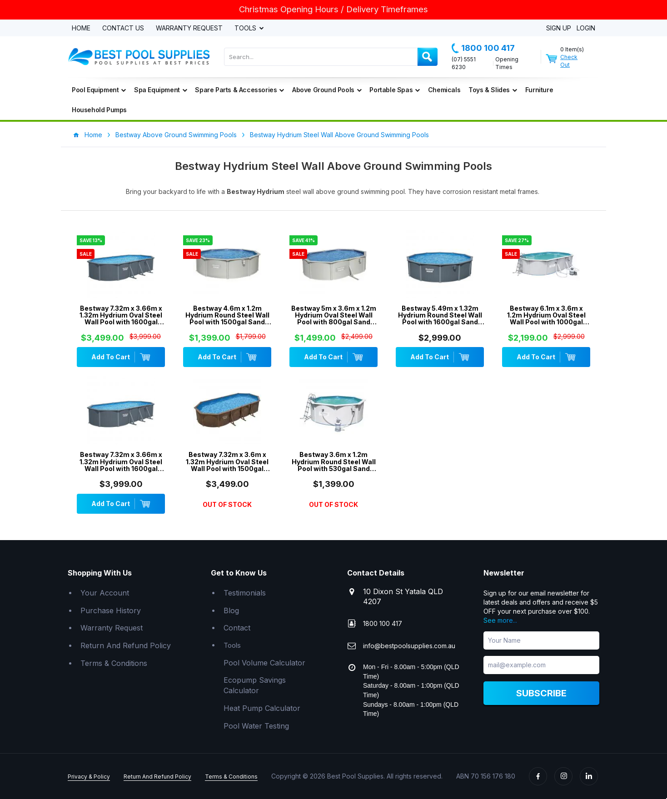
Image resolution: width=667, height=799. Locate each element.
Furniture (539, 90)
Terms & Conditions (113, 663)
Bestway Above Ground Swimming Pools (176, 135)
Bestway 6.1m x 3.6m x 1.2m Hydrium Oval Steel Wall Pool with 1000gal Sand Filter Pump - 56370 (546, 315)
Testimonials (245, 592)
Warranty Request (189, 28)
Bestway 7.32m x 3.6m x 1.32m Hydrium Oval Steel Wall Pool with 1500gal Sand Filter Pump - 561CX (227, 461)
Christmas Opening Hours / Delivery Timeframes (333, 9)
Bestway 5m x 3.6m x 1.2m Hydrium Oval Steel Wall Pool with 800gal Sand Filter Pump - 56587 (333, 315)
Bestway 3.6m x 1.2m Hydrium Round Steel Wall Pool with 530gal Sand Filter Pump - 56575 (334, 461)
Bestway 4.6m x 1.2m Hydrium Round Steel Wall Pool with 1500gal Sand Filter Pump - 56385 (227, 315)
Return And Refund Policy (125, 645)
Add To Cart (120, 357)
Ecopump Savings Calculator (255, 685)
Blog (231, 610)
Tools (246, 28)
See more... (500, 620)
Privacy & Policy (89, 776)
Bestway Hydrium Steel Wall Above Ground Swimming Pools (339, 135)
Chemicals (444, 90)
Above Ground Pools (326, 90)
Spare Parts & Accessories (239, 90)
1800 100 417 (483, 48)
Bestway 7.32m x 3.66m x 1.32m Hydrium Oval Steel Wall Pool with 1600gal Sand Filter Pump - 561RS (121, 461)
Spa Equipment (160, 90)
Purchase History (110, 610)
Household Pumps (99, 110)
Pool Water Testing (256, 725)
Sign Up (558, 28)
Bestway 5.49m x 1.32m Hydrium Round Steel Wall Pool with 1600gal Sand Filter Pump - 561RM (440, 315)
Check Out (568, 61)
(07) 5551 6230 (464, 63)
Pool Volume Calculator (264, 662)
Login (586, 28)
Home (81, 28)
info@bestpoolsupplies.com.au (409, 646)
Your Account (104, 592)
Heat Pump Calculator (262, 708)
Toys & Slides (492, 90)
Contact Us (123, 28)
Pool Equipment (99, 90)
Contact (237, 627)
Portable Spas (394, 90)
